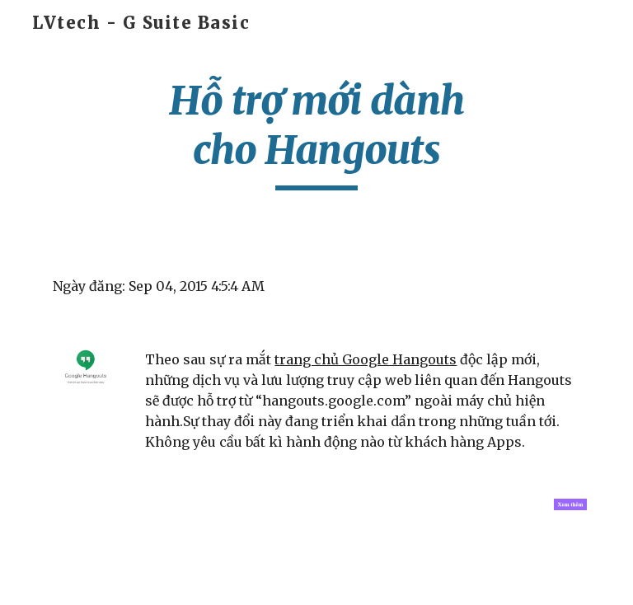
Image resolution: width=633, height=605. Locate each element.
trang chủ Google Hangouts (365, 359)
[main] (316, 133)
